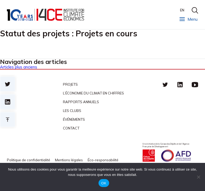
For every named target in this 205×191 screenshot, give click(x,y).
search (195, 10)
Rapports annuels (81, 102)
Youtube (195, 84)
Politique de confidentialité (28, 160)
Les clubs (72, 110)
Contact (71, 128)
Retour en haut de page (7, 119)
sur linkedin (7, 101)
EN (182, 10)
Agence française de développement (176, 155)
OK (103, 183)
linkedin (180, 84)
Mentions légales (69, 160)
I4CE (46, 15)
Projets (70, 84)
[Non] (198, 177)
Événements (74, 119)
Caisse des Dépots (149, 155)
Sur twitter (7, 84)
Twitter (165, 84)
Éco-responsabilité (103, 160)
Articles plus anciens (18, 67)
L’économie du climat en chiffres (93, 93)
